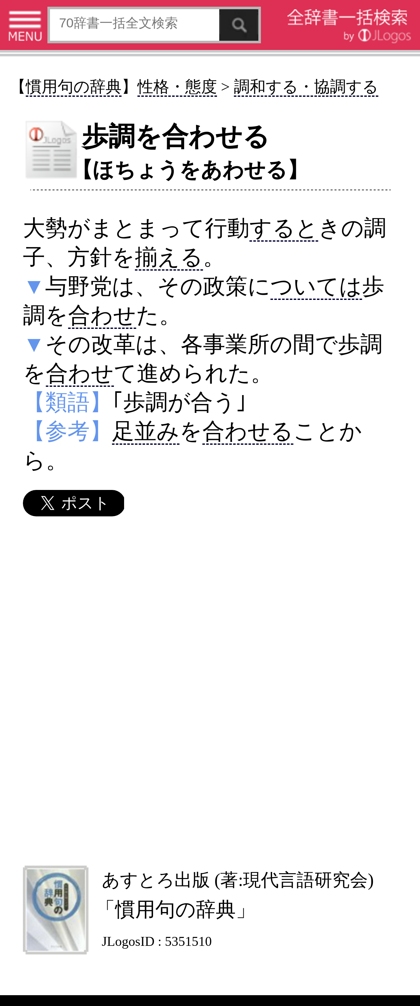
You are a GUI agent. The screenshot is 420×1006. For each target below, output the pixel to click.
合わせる (247, 431)
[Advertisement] (209, 690)
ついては (316, 286)
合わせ (102, 315)
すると (283, 228)
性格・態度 (177, 87)
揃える (169, 256)
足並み (145, 431)
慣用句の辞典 (74, 87)
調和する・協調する (306, 87)
